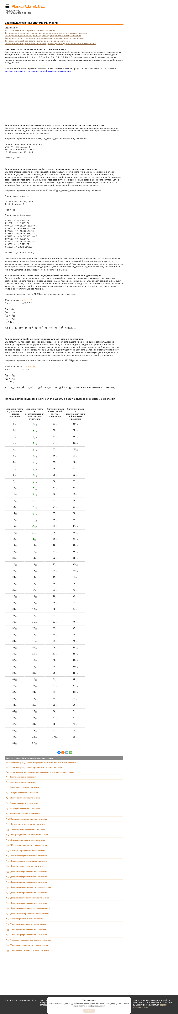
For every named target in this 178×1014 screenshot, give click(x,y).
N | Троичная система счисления (21, 782)
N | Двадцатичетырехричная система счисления (28, 887)
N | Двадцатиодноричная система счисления (26, 871)
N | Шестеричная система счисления (23, 798)
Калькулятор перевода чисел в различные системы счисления (34, 767)
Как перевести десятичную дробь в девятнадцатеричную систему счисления (43, 35)
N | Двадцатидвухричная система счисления (26, 877)
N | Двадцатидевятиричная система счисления (28, 913)
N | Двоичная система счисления (21, 777)
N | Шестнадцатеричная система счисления (26, 845)
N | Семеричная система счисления (22, 803)
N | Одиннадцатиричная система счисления (26, 819)
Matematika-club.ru (28, 6)
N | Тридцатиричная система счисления (24, 919)
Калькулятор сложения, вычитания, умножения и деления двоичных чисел (40, 772)
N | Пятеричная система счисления (22, 792)
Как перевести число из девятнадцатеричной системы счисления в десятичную (44, 38)
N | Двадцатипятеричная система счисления (26, 892)
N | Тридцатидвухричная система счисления (26, 929)
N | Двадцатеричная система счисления (24, 866)
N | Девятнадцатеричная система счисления (26, 861)
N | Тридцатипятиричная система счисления (27, 945)
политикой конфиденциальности (92, 1006)
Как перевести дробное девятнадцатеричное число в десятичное (37, 41)
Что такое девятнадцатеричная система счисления (30, 30)
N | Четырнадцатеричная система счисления (27, 834)
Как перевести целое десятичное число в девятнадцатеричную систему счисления (46, 33)
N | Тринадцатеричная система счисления (25, 829)
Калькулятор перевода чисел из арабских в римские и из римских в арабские (41, 763)
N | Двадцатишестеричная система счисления (27, 898)
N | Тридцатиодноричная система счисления (26, 924)
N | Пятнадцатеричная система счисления (25, 840)
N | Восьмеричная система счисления (23, 808)
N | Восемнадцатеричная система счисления (26, 856)
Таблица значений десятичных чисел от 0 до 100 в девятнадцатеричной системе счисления (50, 43)
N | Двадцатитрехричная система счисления (26, 882)
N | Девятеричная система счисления (23, 814)
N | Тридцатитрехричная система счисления (26, 934)
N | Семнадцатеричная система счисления (25, 850)
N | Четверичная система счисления (22, 787)
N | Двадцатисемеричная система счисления (26, 903)
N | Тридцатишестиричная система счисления (27, 950)
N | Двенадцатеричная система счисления (25, 824)
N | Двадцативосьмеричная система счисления (28, 908)
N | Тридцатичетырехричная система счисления (28, 940)
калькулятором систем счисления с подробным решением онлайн (38, 71)
